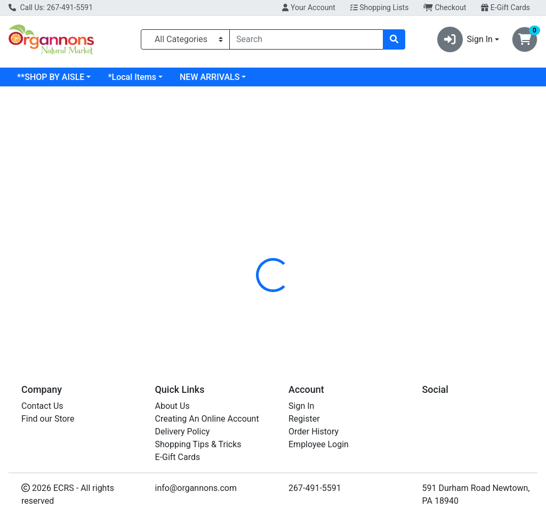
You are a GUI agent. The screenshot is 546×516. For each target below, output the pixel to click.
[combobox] (306, 39)
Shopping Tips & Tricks (198, 444)
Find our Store (47, 419)
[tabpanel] (387, 298)
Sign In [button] (465, 39)
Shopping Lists (379, 7)
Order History (313, 431)
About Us (172, 406)
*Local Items (218, 77)
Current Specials (48, 77)
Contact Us (42, 406)
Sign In (301, 406)
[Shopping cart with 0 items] (524, 39)
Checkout (444, 7)
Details (256, 236)
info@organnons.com (196, 488)
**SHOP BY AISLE (137, 77)
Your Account (308, 7)
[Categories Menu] (185, 39)
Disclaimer (352, 236)
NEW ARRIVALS (296, 77)
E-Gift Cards (505, 7)
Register (304, 419)
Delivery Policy (182, 431)
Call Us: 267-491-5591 (51, 7)
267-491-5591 (314, 488)
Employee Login (318, 444)
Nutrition (300, 236)
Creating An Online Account (207, 419)
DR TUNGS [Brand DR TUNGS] (353, 300)
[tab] (256, 236)
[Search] (306, 39)
